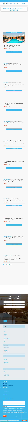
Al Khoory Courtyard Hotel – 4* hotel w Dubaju (13, 200)
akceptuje (24, 420)
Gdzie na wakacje (6, 362)
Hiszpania (16, 140)
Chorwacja (5, 334)
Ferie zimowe (5, 359)
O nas (4, 371)
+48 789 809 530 (6, 391)
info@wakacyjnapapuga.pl (7, 383)
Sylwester (5, 363)
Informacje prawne (6, 375)
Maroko (19, 140)
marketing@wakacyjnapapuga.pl (8, 385)
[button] (23, 3)
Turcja (4, 141)
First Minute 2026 (6, 358)
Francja (11, 140)
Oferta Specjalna (6, 140)
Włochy (7, 141)
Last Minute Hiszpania (7, 351)
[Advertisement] (14, 23)
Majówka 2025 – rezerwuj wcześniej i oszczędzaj (14, 143)
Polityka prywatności (6, 374)
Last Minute (5, 236)
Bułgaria (5, 335)
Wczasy (9, 121)
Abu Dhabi (20, 121)
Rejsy (4, 341)
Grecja (13, 140)
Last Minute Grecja (6, 347)
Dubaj (17, 63)
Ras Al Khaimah (19, 82)
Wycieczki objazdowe (6, 338)
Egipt (9, 140)
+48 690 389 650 (6, 389)
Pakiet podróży (6, 63)
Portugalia (21, 140)
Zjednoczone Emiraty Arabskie (12, 63)
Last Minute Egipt (6, 350)
